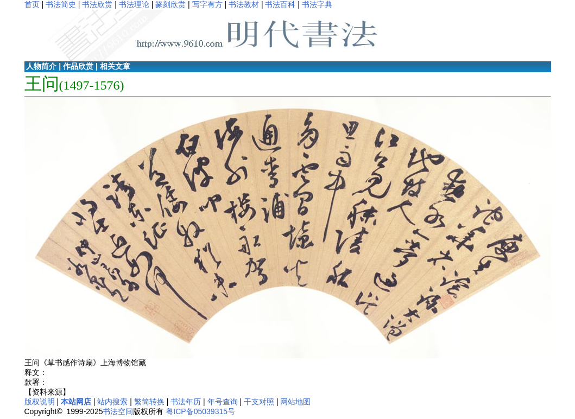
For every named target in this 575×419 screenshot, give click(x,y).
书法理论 (134, 4)
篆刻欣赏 (170, 4)
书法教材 (244, 4)
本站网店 (76, 401)
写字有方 (207, 4)
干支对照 (259, 401)
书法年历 (185, 401)
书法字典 (317, 4)
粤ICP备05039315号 (200, 411)
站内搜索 (112, 401)
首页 (32, 4)
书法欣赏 (97, 4)
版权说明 (39, 401)
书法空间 (118, 411)
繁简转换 (149, 401)
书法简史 (61, 4)
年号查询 (222, 401)
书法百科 (280, 4)
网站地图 (295, 401)
